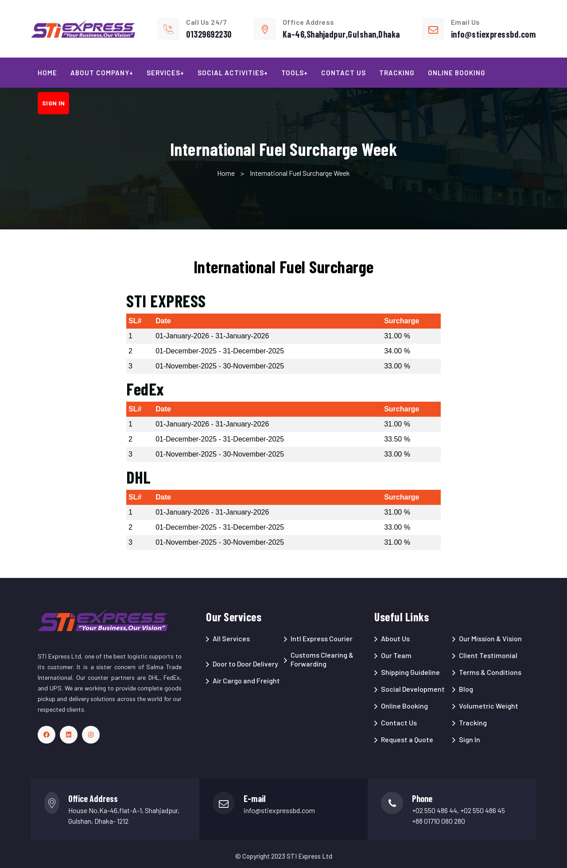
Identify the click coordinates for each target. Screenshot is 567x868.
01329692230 (209, 34)
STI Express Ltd (309, 856)
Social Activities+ (233, 73)
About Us (395, 638)
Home (47, 73)
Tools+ (294, 73)
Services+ (165, 73)
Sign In (469, 739)
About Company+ (101, 73)
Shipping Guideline (410, 672)
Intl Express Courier (322, 638)
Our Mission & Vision (490, 638)
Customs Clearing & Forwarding (322, 659)
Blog (466, 689)
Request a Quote (407, 739)
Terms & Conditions (490, 672)
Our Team (396, 655)
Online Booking (456, 73)
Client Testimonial (488, 655)
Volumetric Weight (488, 705)
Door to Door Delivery (245, 663)
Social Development (413, 689)
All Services (231, 638)
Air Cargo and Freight (246, 680)
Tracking (397, 73)
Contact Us (343, 73)
